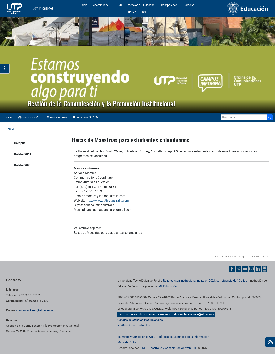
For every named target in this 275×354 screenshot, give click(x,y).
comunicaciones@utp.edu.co (34, 310)
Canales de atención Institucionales (140, 320)
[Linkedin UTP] (258, 269)
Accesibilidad (101, 5)
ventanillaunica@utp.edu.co (197, 314)
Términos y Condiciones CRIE (136, 337)
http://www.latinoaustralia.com (108, 200)
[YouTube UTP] (245, 269)
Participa (189, 5)
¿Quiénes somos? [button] (28, 117)
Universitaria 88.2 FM (85, 117)
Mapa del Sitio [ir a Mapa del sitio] (126, 342)
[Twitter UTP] (238, 269)
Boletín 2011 (22, 154)
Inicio (84, 5)
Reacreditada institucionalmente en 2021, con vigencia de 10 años (205, 280)
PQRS (118, 5)
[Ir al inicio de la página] (270, 342)
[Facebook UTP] (232, 269)
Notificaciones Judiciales (133, 325)
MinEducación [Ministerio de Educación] (168, 286)
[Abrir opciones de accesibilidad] (5, 69)
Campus (19, 143)
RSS (144, 12)
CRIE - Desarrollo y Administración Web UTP (168, 348)
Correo (132, 12)
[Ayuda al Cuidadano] (264, 269)
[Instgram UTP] (251, 269)
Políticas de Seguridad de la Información (183, 337)
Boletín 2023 (22, 165)
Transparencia (169, 5)
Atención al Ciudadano (141, 5)
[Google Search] (244, 117)
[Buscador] (270, 117)
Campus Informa (57, 117)
